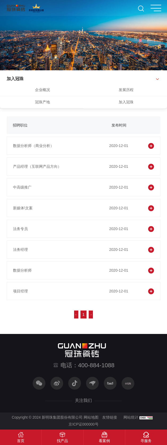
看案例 (104, 441)
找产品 (62, 441)
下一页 (91, 315)
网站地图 (91, 417)
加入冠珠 (126, 102)
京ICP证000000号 (83, 424)
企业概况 (42, 90)
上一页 (76, 315)
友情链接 (109, 417)
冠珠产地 (42, 102)
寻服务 (146, 441)
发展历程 (126, 90)
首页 (20, 441)
